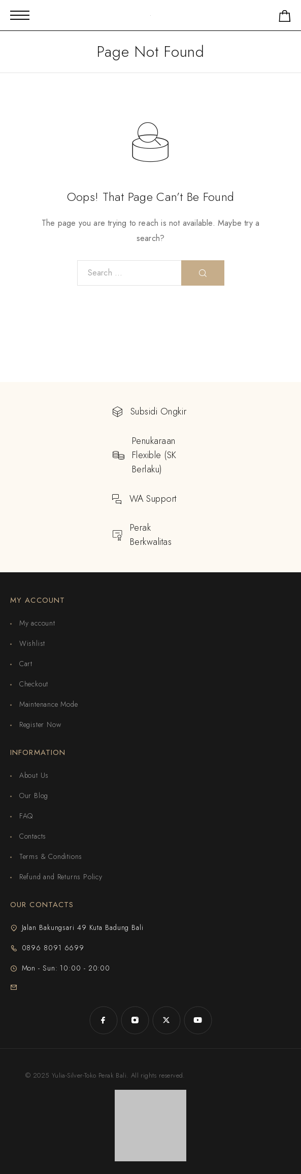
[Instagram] (135, 1020)
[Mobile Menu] (20, 15)
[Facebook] (103, 1020)
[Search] (202, 273)
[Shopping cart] (285, 18)
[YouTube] (198, 1020)
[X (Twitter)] (166, 1020)
